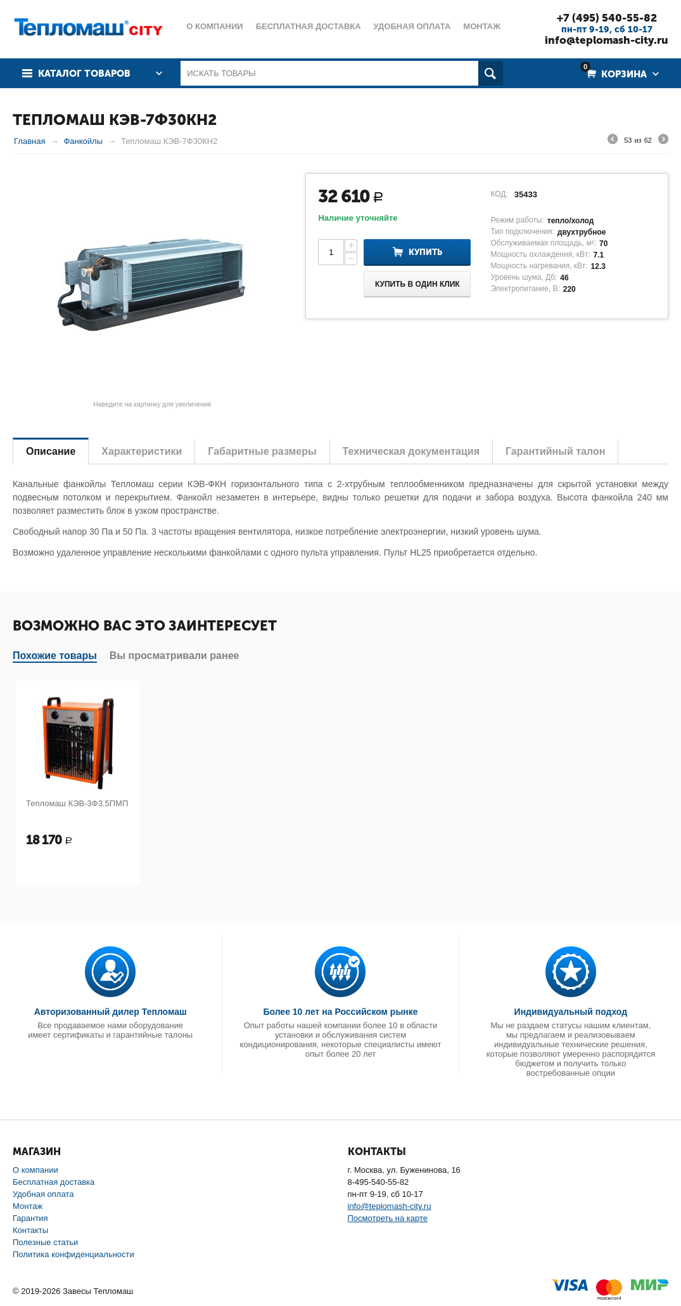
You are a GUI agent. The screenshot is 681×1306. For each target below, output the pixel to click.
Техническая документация (411, 451)
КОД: (498, 194)
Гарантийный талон (555, 451)
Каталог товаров (84, 73)
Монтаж (27, 1206)
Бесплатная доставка (53, 1182)
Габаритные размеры (262, 451)
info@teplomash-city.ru (606, 40)
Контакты (30, 1230)
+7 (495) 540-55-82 (607, 17)
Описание (50, 451)
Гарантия (30, 1218)
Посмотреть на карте (388, 1218)
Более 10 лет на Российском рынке (340, 1012)
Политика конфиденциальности (73, 1254)
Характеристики (141, 451)
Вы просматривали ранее (174, 655)
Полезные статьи (45, 1242)
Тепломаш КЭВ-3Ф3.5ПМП (77, 803)
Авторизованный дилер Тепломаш (110, 1012)
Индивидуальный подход (570, 1012)
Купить (425, 252)
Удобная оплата (43, 1194)
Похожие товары (55, 655)
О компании (35, 1170)
